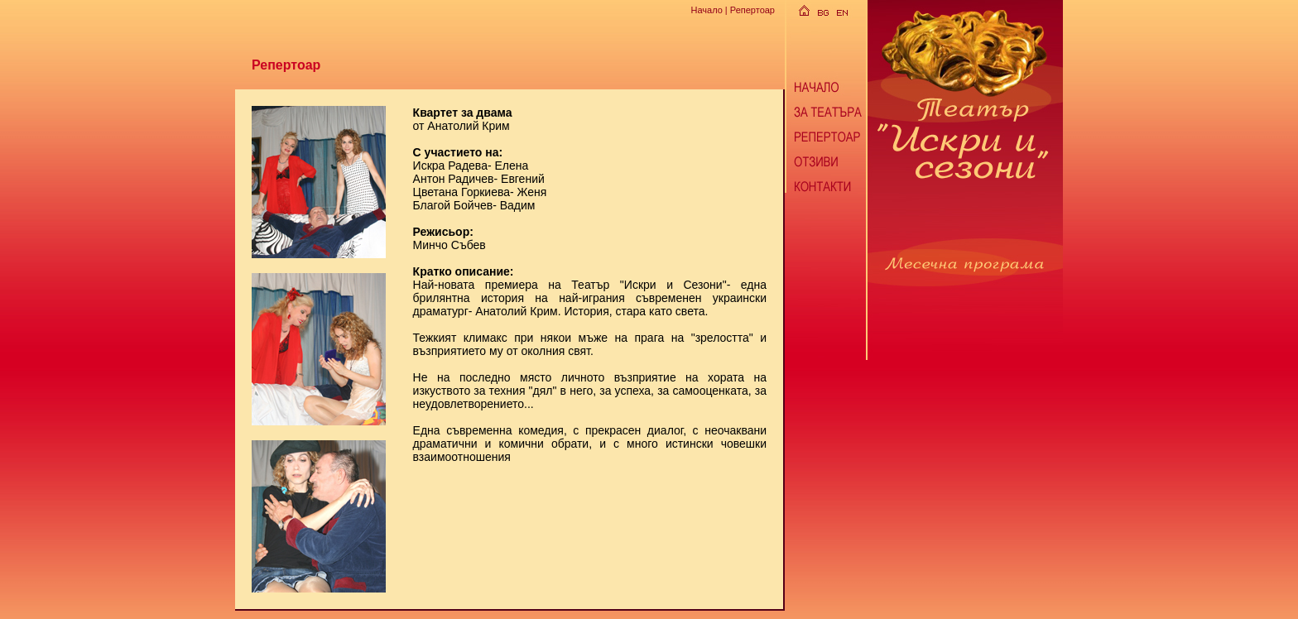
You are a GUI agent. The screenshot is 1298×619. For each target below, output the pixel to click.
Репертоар (752, 10)
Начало (706, 10)
